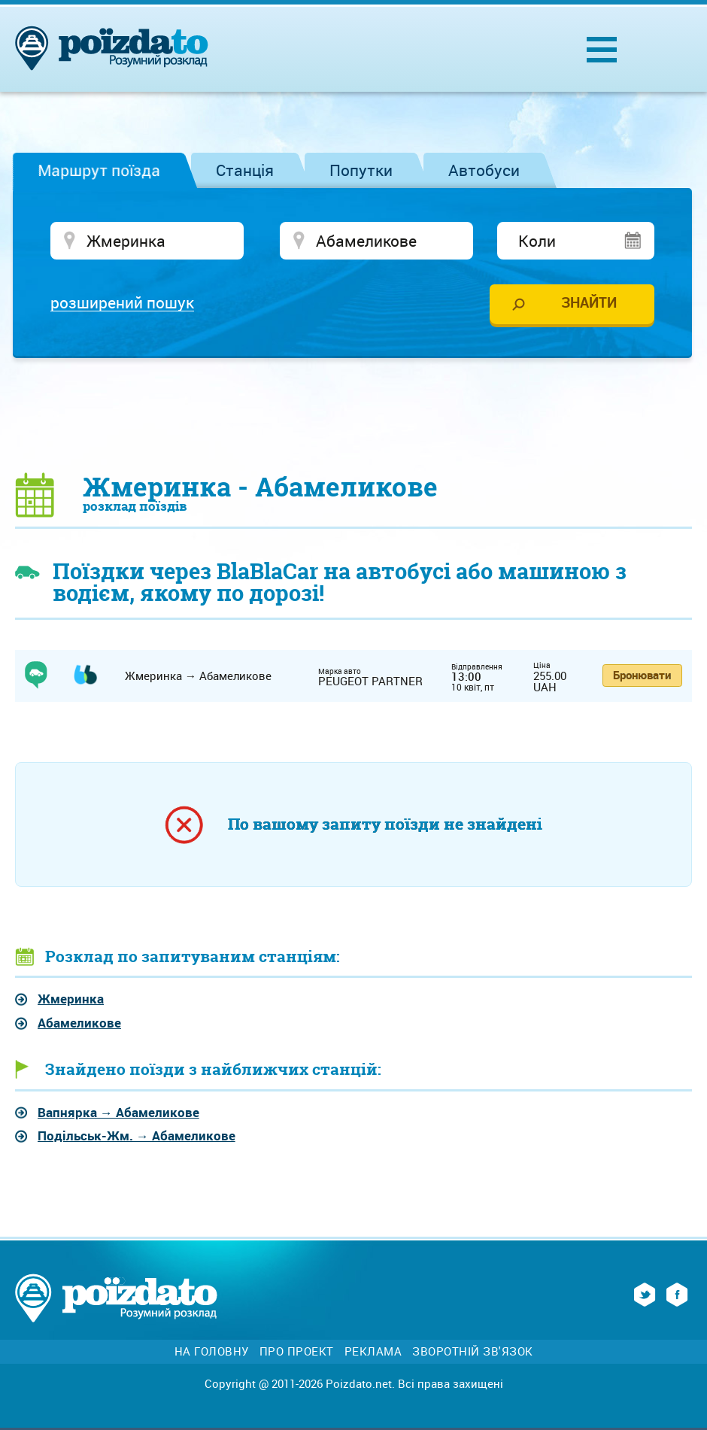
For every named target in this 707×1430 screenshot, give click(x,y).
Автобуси (484, 170)
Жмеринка (71, 998)
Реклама (373, 1351)
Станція (245, 170)
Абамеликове (79, 1022)
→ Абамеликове (118, 1112)
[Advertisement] (353, 414)
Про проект (296, 1351)
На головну (211, 1351)
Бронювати (642, 674)
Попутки (361, 170)
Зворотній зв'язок (472, 1351)
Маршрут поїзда (99, 170)
